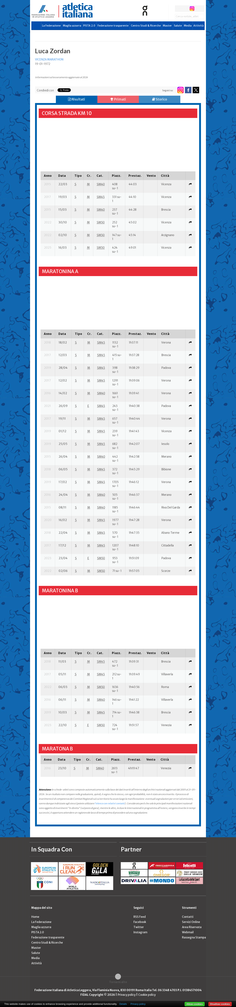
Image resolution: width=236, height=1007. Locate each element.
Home (35, 917)
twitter (185, 8)
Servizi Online (191, 922)
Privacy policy (127, 994)
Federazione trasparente (113, 25)
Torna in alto (118, 982)
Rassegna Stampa (194, 937)
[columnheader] (48, 175)
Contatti (187, 917)
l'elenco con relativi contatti (109, 803)
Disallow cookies (220, 1004)
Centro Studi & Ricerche (146, 25)
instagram (192, 8)
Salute (178, 25)
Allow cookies (194, 1004)
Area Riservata (192, 927)
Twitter (138, 927)
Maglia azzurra (72, 25)
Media (188, 25)
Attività (198, 25)
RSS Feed (139, 917)
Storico (159, 99)
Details (123, 1004)
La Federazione (51, 25)
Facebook (139, 922)
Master (167, 25)
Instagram (140, 932)
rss (199, 8)
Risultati (76, 99)
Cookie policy (147, 994)
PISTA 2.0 (89, 25)
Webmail (188, 932)
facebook (178, 8)
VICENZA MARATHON (49, 59)
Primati (118, 99)
